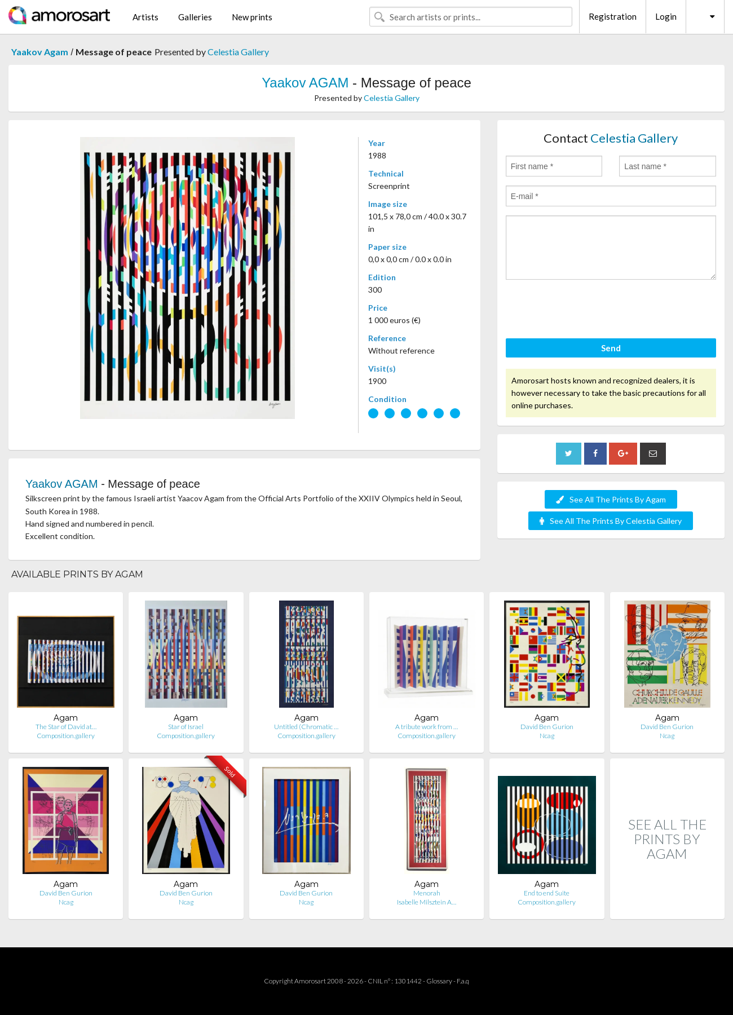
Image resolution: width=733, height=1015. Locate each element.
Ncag (547, 735)
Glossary (439, 981)
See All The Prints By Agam (611, 499)
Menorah (426, 893)
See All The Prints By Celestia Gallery (611, 521)
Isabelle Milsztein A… (426, 902)
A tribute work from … (426, 726)
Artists (145, 17)
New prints (252, 17)
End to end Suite (546, 893)
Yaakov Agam (39, 51)
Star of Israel (186, 726)
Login (666, 16)
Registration (613, 16)
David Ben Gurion (546, 726)
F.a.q (463, 981)
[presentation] (591, 311)
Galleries (195, 17)
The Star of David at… (66, 726)
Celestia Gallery (238, 51)
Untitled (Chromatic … (306, 726)
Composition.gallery (66, 735)
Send (611, 348)
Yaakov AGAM (305, 82)
